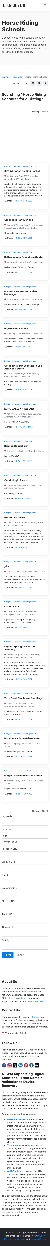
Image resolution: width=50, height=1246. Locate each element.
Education (17, 77)
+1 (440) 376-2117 (23, 498)
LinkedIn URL (8, 862)
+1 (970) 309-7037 (23, 679)
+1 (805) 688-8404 (24, 347)
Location (6, 829)
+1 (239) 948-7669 (23, 756)
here (23, 998)
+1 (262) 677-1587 (23, 587)
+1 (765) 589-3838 (23, 309)
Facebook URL (9, 849)
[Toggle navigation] (45, 5)
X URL (5, 875)
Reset (20, 954)
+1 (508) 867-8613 (23, 238)
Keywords (7, 816)
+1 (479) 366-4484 (24, 427)
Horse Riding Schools (28, 166)
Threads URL (8, 927)
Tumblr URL (8, 914)
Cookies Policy (37, 1239)
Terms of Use (18, 1239)
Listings (6, 77)
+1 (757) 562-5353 (23, 272)
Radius (5, 835)
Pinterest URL (9, 901)
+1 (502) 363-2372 (23, 461)
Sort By (5, 940)
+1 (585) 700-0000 (23, 794)
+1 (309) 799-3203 (23, 547)
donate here (37, 1001)
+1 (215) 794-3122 (23, 627)
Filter (8, 954)
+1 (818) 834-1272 (23, 390)
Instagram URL (9, 888)
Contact (35, 1017)
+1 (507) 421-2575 (23, 719)
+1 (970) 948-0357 (23, 201)
